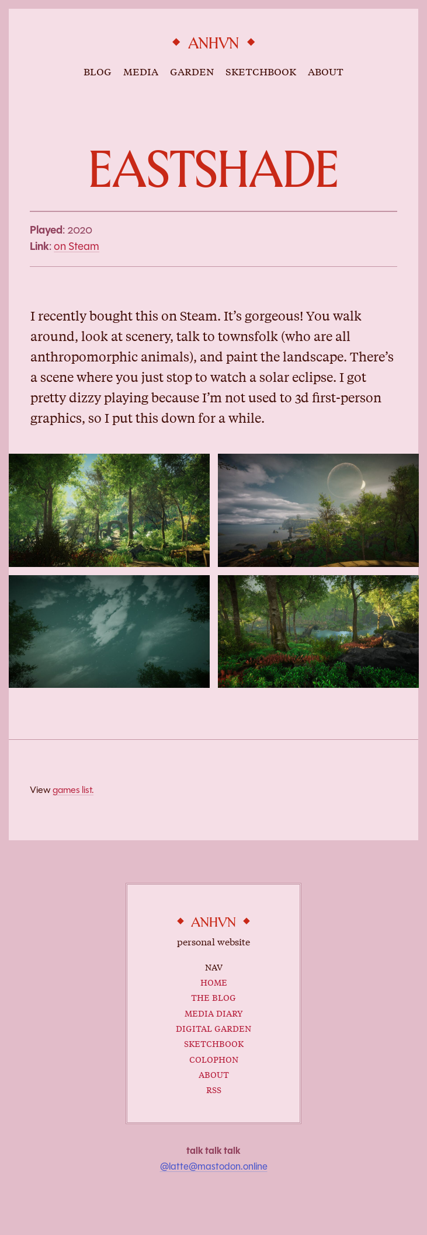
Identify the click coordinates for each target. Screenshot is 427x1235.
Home (213, 981)
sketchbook (260, 70)
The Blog (213, 996)
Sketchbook (214, 1042)
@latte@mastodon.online (214, 1166)
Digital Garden (213, 1027)
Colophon (213, 1058)
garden (192, 70)
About (214, 1073)
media (140, 70)
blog (98, 70)
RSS (213, 1088)
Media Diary (214, 1012)
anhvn (213, 43)
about (325, 70)
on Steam (76, 246)
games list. (73, 789)
